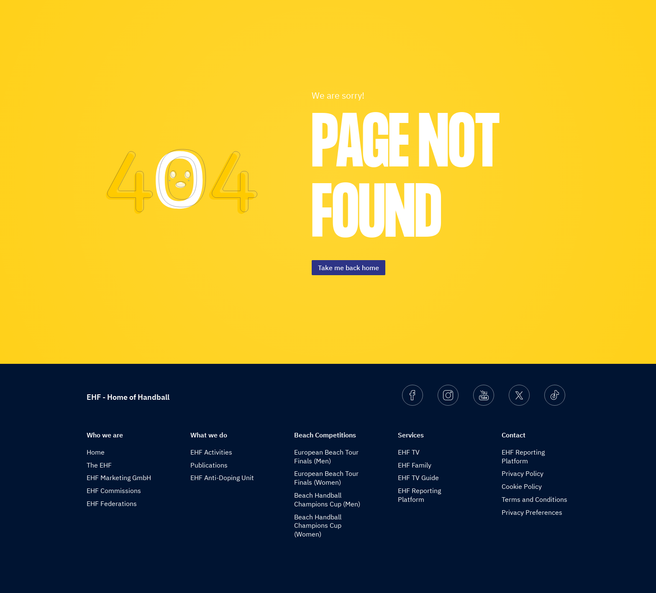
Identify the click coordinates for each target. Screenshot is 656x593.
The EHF (99, 465)
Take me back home (348, 267)
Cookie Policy (522, 486)
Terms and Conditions (534, 499)
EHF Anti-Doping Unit (222, 477)
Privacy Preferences (532, 512)
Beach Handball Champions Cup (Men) (327, 499)
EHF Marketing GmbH (119, 477)
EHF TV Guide (418, 477)
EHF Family (414, 465)
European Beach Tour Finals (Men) (326, 456)
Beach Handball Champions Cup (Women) (317, 526)
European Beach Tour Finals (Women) (326, 477)
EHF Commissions (114, 490)
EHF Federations (112, 503)
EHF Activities (211, 452)
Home (96, 452)
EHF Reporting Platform (419, 495)
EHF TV (409, 452)
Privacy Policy (522, 473)
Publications (209, 465)
